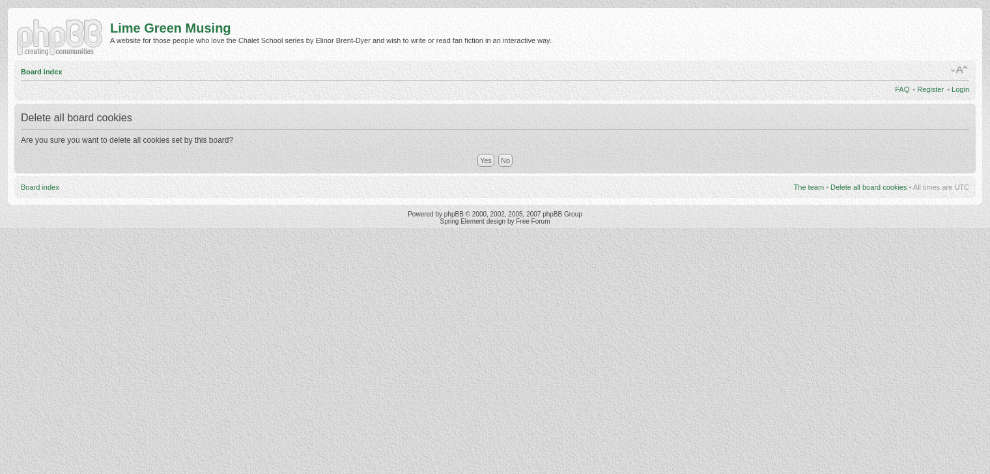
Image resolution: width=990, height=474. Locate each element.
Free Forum (533, 221)
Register (930, 89)
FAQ (902, 89)
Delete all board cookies (868, 187)
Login (960, 89)
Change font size (959, 70)
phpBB (454, 214)
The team (809, 187)
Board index (42, 72)
